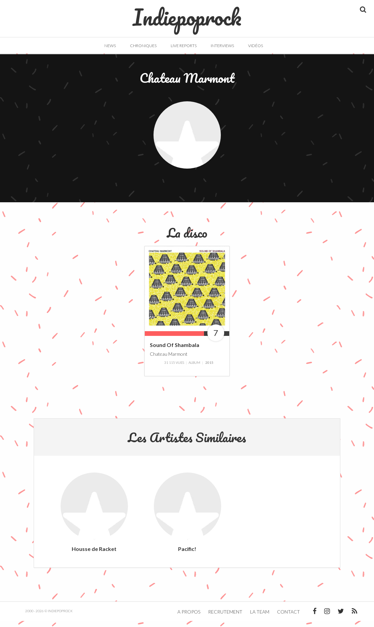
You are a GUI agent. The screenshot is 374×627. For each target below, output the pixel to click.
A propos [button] (188, 618)
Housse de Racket (94, 555)
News (110, 45)
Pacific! (187, 555)
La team (259, 618)
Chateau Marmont (169, 359)
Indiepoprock (187, 14)
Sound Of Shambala (174, 351)
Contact (288, 618)
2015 (209, 369)
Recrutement (225, 618)
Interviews (222, 45)
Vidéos (255, 45)
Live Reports (184, 45)
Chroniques (143, 45)
